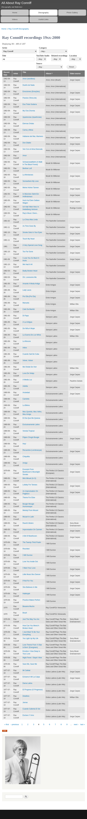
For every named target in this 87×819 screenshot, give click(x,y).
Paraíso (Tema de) (30, 98)
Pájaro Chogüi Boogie (31, 437)
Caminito (26, 399)
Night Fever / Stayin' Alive (32, 658)
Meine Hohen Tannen (31, 188)
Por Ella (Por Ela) (29, 296)
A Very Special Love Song (32, 245)
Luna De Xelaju (28, 373)
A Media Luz (27, 380)
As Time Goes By (29, 226)
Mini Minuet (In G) (29, 478)
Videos (15, 19)
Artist (4, 48)
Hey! (24, 444)
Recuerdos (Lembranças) (32, 450)
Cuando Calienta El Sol (31, 709)
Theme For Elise (29, 498)
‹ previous (15, 724)
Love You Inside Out (30, 562)
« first (6, 724)
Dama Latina (27, 683)
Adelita (25, 386)
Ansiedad (26, 392)
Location (73, 56)
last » (82, 724)
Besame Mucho (28, 606)
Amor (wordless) (29, 79)
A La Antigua (27, 322)
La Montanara (28, 175)
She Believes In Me (30, 587)
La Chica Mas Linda (30, 220)
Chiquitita (26, 457)
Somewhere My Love (31, 181)
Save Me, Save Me (30, 664)
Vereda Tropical (28, 431)
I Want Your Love (29, 568)
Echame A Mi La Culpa (31, 677)
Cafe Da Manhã (29, 309)
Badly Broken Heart (30, 271)
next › (76, 724)
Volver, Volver (28, 360)
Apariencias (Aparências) (32, 117)
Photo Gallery (72, 13)
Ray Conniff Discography (18, 29)
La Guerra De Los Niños (32, 335)
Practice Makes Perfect (31, 600)
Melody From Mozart (30, 510)
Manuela (26, 303)
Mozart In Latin (28, 517)
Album (49, 74)
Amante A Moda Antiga (31, 284)
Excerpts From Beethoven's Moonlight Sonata (31, 471)
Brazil (25, 613)
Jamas (25, 702)
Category (43, 48)
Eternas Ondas (28, 124)
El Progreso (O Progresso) (33, 690)
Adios (25, 348)
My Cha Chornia (29, 111)
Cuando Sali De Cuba (31, 354)
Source (39, 63)
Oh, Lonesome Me (30, 277)
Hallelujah (26, 594)
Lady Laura (27, 290)
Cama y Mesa (28, 130)
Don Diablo (27, 143)
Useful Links (43, 19)
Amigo (25, 463)
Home (14, 13)
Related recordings (59, 56)
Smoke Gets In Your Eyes (32, 232)
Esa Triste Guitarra (30, 104)
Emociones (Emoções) (31, 92)
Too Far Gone (28, 252)
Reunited (26, 549)
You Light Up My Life (30, 638)
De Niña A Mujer (29, 328)
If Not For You (28, 581)
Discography (43, 13)
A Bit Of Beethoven (30, 536)
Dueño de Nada (29, 85)
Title (4, 56)
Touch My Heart (29, 239)
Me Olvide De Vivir (30, 367)
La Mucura (27, 341)
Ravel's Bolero (28, 523)
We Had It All (27, 264)
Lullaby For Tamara (30, 485)
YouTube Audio (42, 56)
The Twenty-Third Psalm (32, 542)
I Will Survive (27, 555)
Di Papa (26, 316)
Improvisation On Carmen (32, 530)
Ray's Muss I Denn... (30, 213)
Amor (25, 156)
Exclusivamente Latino (31, 425)
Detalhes (26, 696)
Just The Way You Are (31, 619)
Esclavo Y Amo (28, 715)
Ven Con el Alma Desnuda (33, 149)
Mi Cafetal (26, 670)
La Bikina (26, 405)
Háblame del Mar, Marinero (33, 136)
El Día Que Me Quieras (31, 418)
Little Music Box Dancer (32, 574)
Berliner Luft (27, 168)
